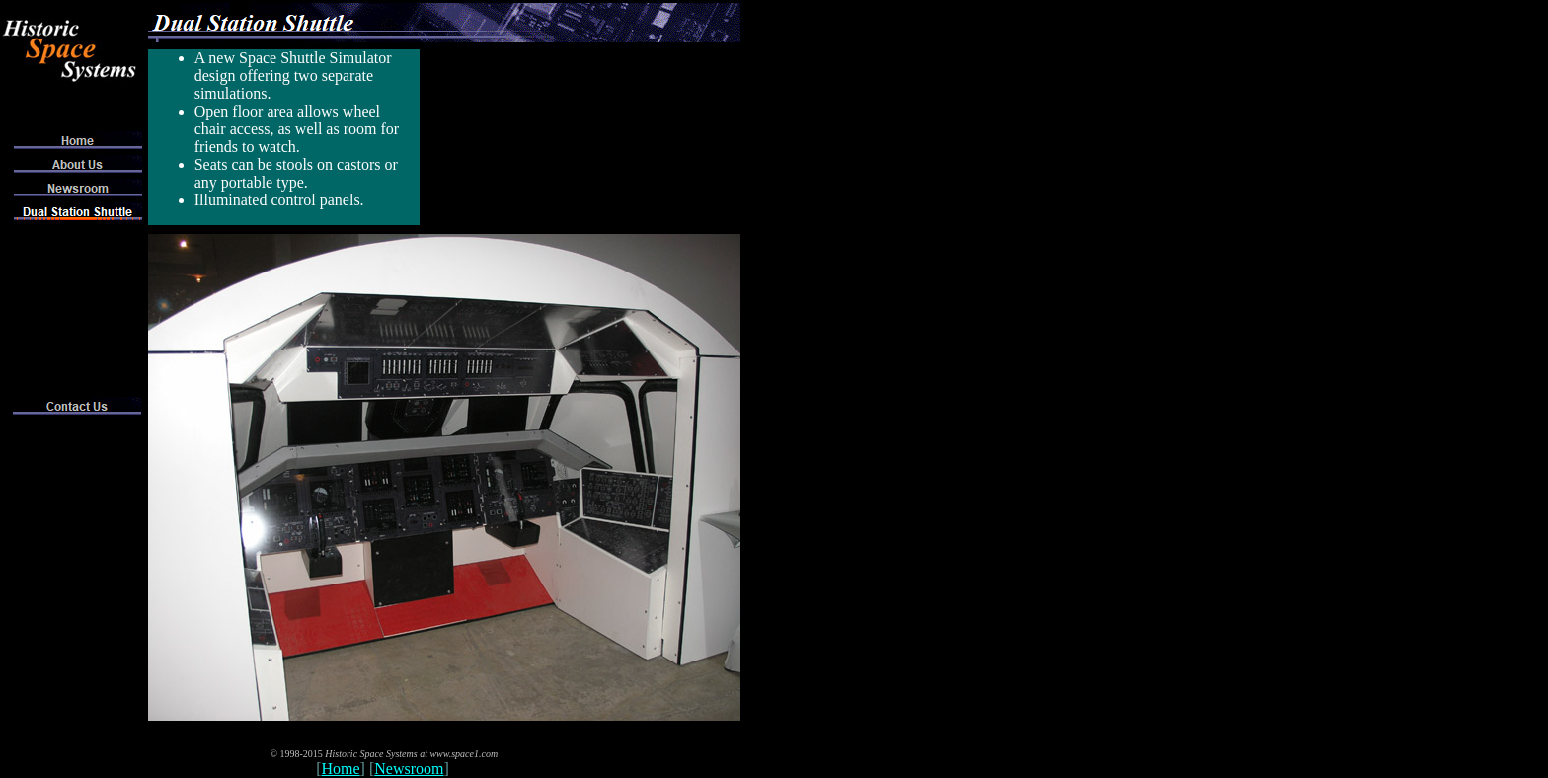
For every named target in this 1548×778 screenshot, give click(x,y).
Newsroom (408, 768)
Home (341, 768)
